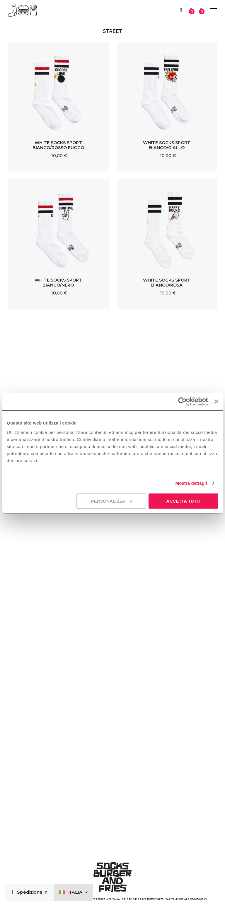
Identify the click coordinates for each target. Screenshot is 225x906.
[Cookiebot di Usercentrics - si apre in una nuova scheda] (182, 401)
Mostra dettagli (191, 483)
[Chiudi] (13, 892)
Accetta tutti (183, 500)
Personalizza (111, 500)
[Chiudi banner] (216, 402)
